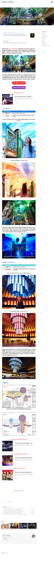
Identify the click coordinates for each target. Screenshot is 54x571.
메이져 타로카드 (44, 35)
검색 (49, 2)
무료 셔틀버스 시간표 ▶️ (19, 83)
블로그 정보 (43, 33)
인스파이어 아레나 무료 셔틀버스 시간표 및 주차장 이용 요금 (13, 511)
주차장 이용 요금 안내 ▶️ (19, 87)
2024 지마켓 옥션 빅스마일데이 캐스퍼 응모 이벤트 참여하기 (13, 508)
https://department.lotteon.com (8, 32)
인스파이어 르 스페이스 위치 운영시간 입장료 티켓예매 (12, 510)
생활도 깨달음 (44, 43)
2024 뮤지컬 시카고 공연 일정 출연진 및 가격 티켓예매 (12, 512)
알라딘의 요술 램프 (7, 2)
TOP (52, 553)
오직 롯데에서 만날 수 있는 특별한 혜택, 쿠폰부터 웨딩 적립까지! (15, 35)
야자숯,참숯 (5, 41)
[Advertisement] (19, 490)
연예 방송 (43, 42)
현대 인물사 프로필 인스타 (45, 45)
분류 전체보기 (44, 31)
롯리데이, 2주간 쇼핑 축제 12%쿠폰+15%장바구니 (14, 33)
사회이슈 (43, 40)
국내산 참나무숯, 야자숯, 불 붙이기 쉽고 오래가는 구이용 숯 (14, 42)
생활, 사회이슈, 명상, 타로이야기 (7, 536)
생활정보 (43, 38)
